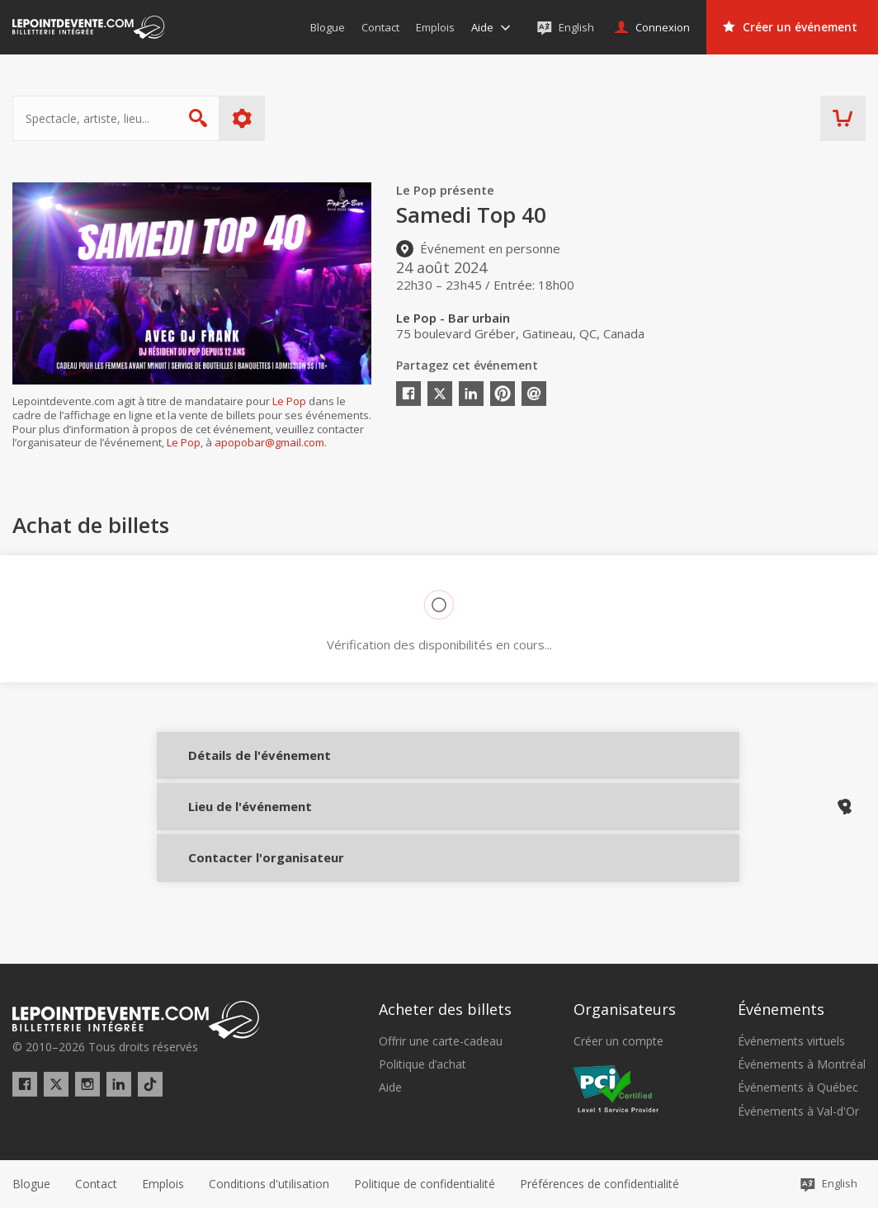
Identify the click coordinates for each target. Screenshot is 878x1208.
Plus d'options (242, 118)
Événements (781, 1010)
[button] (599, 1184)
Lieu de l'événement (233, 821)
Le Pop (289, 401)
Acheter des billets (445, 1010)
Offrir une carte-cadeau (441, 1041)
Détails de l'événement (233, 766)
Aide (390, 1088)
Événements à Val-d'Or (798, 1111)
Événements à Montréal (802, 1064)
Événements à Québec (798, 1088)
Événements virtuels (791, 1041)
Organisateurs (625, 1010)
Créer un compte (618, 1041)
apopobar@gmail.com (269, 442)
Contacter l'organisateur (233, 876)
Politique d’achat (422, 1064)
